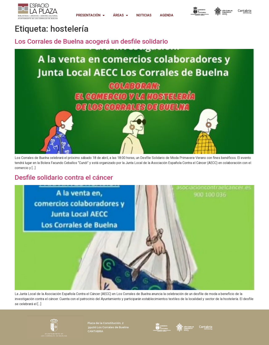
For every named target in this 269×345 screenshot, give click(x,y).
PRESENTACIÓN (90, 15)
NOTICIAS (144, 15)
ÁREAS (120, 15)
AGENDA (166, 15)
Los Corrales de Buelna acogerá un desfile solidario (91, 41)
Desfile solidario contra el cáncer (64, 177)
